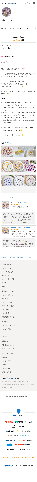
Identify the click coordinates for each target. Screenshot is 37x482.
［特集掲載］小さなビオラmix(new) (20, 227)
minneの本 (5, 336)
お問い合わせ (6, 372)
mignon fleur (7, 20)
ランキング (5, 283)
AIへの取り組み (30, 457)
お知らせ (5, 357)
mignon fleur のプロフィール (24, 257)
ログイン (27, 3)
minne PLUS (6, 309)
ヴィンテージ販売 (8, 302)
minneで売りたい (8, 295)
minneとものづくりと (9, 325)
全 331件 (10, 197)
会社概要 (31, 384)
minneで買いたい (8, 272)
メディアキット (11, 387)
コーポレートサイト (8, 457)
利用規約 (5, 364)
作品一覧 (3, 29)
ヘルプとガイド (7, 361)
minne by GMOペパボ (9, 3)
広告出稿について (8, 345)
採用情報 (4, 387)
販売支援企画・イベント (10, 317)
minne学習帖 (6, 329)
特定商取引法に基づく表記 (9, 381)
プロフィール (21, 29)
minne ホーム (4, 257)
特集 (3, 286)
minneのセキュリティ (9, 368)
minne (10, 378)
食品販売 (5, 299)
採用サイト (19, 457)
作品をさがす (6, 275)
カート (34, 3)
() (18, 40)
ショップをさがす (8, 279)
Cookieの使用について (23, 381)
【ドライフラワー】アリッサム (19, 202)
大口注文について (8, 348)
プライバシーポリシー (22, 384)
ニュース (5, 333)
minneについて (7, 268)
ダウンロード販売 (8, 306)
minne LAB (5, 313)
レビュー (30, 29)
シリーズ (11, 29)
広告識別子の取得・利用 (8, 384)
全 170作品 (8, 143)
